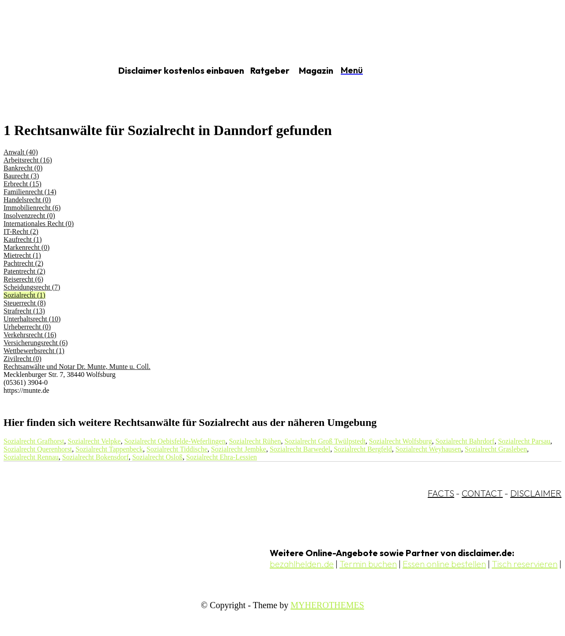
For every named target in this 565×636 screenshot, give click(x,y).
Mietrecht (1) (22, 255)
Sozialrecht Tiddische (177, 449)
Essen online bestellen (444, 563)
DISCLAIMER (535, 493)
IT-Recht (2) (21, 231)
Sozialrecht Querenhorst (38, 449)
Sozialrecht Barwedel (300, 449)
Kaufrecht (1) (23, 239)
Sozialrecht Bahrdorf (464, 441)
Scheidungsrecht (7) (32, 287)
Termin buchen (368, 563)
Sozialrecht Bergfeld (363, 449)
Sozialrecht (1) (24, 295)
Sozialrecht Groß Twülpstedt (324, 441)
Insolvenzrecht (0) (29, 215)
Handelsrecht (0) (27, 199)
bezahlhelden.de (302, 563)
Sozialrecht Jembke (238, 449)
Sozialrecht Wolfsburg (400, 441)
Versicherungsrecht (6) (36, 342)
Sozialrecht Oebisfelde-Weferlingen (174, 441)
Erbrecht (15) (22, 184)
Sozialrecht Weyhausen (428, 449)
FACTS (441, 493)
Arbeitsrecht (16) (28, 160)
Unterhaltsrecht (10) (32, 319)
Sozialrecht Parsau (524, 441)
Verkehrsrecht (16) (30, 335)
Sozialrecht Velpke (94, 441)
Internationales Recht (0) (39, 223)
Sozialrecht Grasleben (496, 449)
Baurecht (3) (21, 176)
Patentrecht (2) (24, 271)
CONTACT (482, 493)
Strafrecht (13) (24, 311)
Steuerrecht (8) (25, 303)
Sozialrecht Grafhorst (34, 441)
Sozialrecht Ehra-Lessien (221, 457)
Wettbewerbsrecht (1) (34, 350)
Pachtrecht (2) (23, 263)
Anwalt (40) (21, 152)
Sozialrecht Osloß (157, 457)
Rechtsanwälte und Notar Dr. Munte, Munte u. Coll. (77, 366)
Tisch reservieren (524, 563)
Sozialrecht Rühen (255, 441)
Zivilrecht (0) (22, 358)
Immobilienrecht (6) (32, 207)
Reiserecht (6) (23, 279)
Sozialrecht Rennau (31, 457)
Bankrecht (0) (23, 168)
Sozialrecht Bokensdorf (95, 457)
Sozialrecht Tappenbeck (109, 449)
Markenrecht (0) (26, 247)
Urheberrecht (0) (27, 327)
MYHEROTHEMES (327, 605)
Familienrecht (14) (30, 192)
